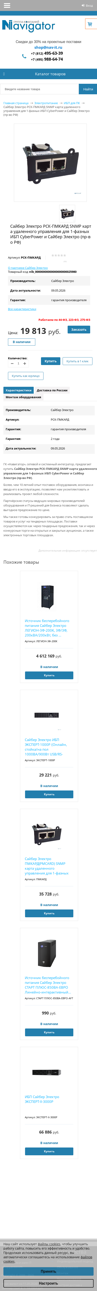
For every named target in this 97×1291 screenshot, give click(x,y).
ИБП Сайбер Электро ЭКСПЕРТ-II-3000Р (42, 1099)
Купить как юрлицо (26, 376)
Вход (89, 5)
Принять (48, 1271)
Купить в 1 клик (77, 361)
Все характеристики (22, 309)
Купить (51, 361)
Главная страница (15, 103)
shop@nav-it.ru (48, 47)
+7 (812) (47, 53)
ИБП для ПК (72, 103)
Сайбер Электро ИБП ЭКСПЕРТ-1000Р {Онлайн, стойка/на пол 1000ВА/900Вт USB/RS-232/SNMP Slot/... (46, 747)
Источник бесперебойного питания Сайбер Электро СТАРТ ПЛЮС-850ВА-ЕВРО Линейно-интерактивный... (48, 984)
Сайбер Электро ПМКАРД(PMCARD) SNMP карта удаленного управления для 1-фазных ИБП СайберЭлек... (47, 866)
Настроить (48, 1283)
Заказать (79, 329)
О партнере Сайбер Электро (28, 268)
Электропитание (46, 103)
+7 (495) (47, 59)
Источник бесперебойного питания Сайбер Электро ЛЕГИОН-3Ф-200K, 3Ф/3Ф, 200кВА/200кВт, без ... (47, 627)
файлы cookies (49, 1244)
